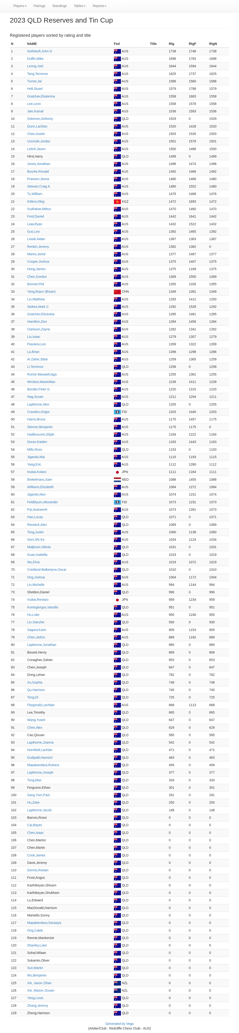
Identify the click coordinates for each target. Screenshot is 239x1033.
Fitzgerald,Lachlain (41, 705)
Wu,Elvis (33, 562)
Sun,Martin (35, 968)
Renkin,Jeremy (38, 246)
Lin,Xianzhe (35, 622)
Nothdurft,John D (39, 51)
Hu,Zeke (33, 802)
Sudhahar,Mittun (39, 209)
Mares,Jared (36, 254)
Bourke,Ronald (38, 171)
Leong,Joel (35, 66)
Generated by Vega (119, 1024)
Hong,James (36, 269)
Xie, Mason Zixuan (40, 990)
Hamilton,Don (37, 321)
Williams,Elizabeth (40, 487)
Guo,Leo (33, 231)
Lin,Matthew (36, 299)
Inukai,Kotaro (37, 472)
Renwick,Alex (37, 525)
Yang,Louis (35, 998)
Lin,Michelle (36, 585)
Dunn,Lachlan (37, 126)
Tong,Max (34, 780)
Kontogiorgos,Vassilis (42, 607)
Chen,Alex (34, 727)
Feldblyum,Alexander (42, 502)
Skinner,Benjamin (40, 427)
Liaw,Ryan (34, 224)
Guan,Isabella (37, 555)
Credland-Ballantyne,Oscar (47, 569)
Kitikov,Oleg (36, 201)
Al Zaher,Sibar (37, 359)
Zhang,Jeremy (37, 1005)
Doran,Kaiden (37, 442)
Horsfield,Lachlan (40, 750)
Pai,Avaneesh (37, 509)
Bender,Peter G (38, 389)
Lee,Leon (34, 104)
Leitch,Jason (36, 149)
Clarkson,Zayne (38, 329)
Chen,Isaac (35, 833)
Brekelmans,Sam (39, 479)
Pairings (40, 6)
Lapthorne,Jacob (39, 810)
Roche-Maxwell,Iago (42, 374)
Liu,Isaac (33, 337)
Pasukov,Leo (36, 344)
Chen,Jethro (36, 637)
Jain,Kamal (35, 111)
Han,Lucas (35, 517)
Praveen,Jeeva (38, 179)
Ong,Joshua (36, 577)
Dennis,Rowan (38, 870)
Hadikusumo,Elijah (40, 434)
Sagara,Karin (36, 630)
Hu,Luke (33, 615)
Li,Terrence (35, 367)
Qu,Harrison (36, 690)
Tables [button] (80, 6)
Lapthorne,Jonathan (41, 645)
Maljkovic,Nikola (39, 547)
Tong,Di (32, 697)
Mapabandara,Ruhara (43, 765)
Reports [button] (99, 6)
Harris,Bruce (36, 419)
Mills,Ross (34, 449)
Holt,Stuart (35, 89)
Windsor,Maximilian (41, 382)
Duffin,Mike (35, 58)
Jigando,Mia (36, 457)
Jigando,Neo (36, 494)
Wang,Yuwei (36, 720)
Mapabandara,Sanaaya (44, 923)
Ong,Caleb (35, 930)
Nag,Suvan (35, 397)
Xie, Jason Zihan (39, 983)
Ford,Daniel (35, 216)
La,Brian (33, 352)
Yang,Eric (34, 464)
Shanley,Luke (37, 945)
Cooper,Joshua (38, 261)
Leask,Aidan (36, 239)
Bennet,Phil (35, 284)
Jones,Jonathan (38, 164)
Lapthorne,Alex (38, 404)
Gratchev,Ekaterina (41, 96)
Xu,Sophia (34, 682)
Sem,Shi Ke (36, 539)
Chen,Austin (36, 134)
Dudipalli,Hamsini (40, 757)
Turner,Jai (34, 81)
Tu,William (34, 194)
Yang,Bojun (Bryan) (41, 291)
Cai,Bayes (34, 825)
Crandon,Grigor (38, 412)
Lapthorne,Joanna (40, 742)
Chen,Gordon (37, 276)
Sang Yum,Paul (38, 795)
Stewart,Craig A (38, 186)
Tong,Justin (35, 532)
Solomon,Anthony (40, 119)
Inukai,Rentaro (38, 599)
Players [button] (20, 6)
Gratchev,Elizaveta (40, 314)
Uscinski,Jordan (38, 141)
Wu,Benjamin (37, 975)
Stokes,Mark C (38, 307)
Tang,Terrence (37, 74)
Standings (59, 6)
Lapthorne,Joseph (40, 772)
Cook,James (36, 855)
